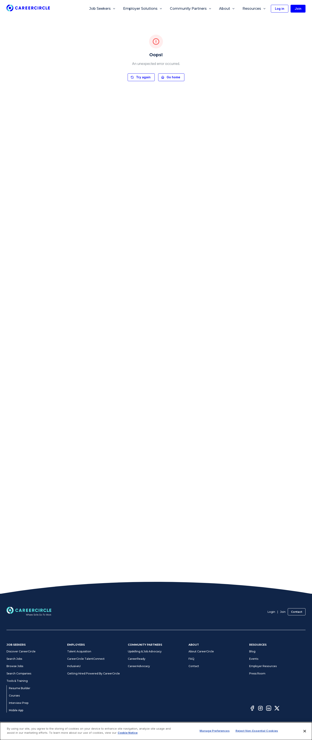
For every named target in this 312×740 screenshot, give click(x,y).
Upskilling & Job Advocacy (145, 651)
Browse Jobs (14, 666)
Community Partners (191, 8)
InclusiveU (74, 666)
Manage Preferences (198, 730)
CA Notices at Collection (251, 730)
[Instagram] (260, 709)
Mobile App (16, 710)
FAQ (191, 658)
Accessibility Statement (166, 730)
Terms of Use (117, 730)
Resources (254, 8)
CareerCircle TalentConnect (86, 658)
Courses (14, 695)
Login (271, 611)
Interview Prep (18, 703)
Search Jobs (14, 658)
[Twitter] (277, 709)
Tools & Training (17, 680)
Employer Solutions (142, 8)
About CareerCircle (201, 651)
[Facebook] (252, 709)
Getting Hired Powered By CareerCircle (93, 673)
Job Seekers (102, 8)
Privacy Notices (138, 730)
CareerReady (136, 658)
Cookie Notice (223, 730)
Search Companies (18, 673)
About (227, 8)
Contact (296, 611)
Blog (252, 651)
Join (283, 611)
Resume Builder (19, 688)
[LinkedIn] (269, 709)
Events (253, 658)
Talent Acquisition (79, 651)
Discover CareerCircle (21, 651)
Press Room (257, 673)
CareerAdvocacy (139, 666)
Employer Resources (263, 666)
